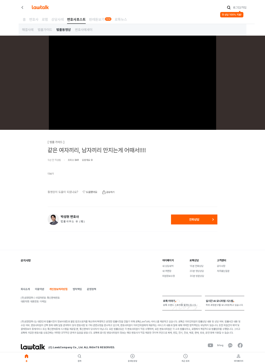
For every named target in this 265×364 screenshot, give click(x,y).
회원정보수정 (168, 276)
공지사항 (221, 266)
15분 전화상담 (196, 266)
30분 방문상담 (197, 276)
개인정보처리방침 (58, 289)
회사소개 (25, 289)
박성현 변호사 (70, 216)
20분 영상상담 (197, 271)
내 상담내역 (167, 266)
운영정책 (91, 289)
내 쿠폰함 (166, 271)
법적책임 (77, 289)
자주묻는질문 (223, 271)
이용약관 (39, 289)
